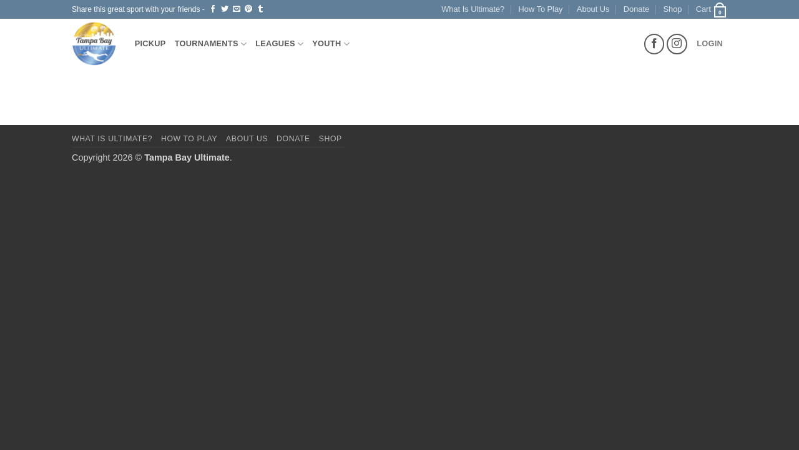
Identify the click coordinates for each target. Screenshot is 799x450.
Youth (331, 44)
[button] (711, 9)
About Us (593, 9)
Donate (636, 9)
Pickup (150, 43)
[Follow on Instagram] (677, 44)
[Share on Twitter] (224, 9)
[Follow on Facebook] (654, 44)
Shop (673, 9)
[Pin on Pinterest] (248, 9)
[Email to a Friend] (236, 9)
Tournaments (211, 44)
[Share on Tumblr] (260, 9)
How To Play (541, 9)
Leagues (279, 44)
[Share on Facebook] (213, 9)
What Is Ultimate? (472, 9)
